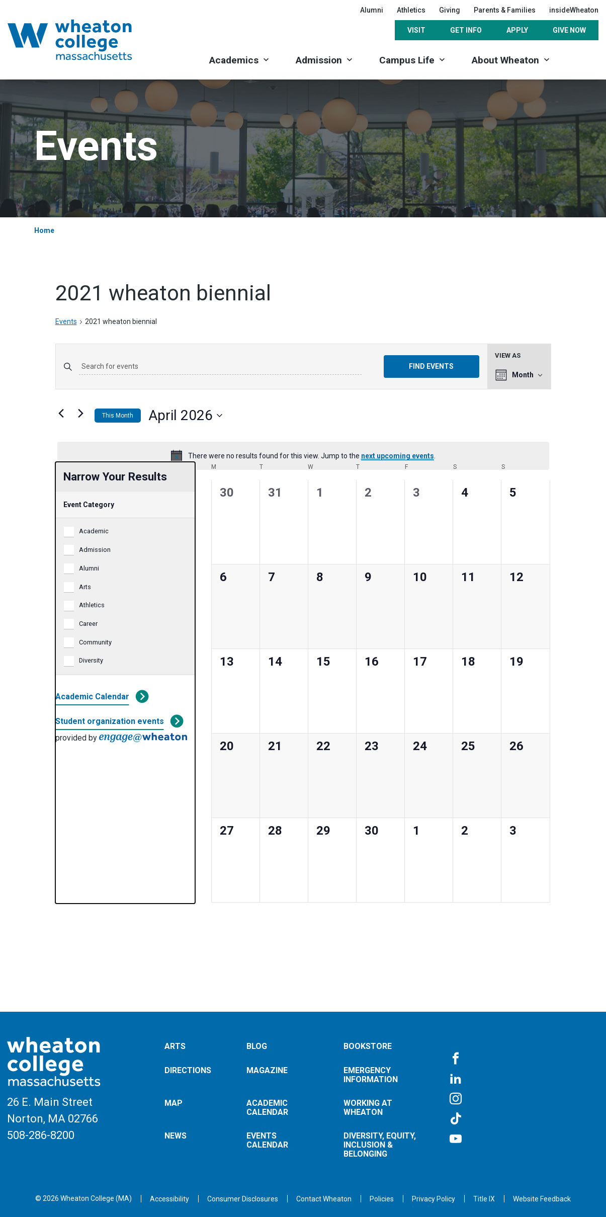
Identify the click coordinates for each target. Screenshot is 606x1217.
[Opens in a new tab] (324, 1198)
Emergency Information (370, 1075)
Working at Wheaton (367, 1107)
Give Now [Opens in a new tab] (569, 30)
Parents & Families (505, 10)
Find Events (431, 366)
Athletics (92, 605)
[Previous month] (61, 414)
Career (88, 623)
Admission (319, 60)
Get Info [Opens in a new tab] (466, 30)
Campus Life (407, 60)
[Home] (83, 40)
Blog (256, 1046)
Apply (517, 30)
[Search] (581, 59)
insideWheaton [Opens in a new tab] (573, 10)
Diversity (91, 660)
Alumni (371, 10)
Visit (416, 30)
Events (66, 321)
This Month (117, 415)
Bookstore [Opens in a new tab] (367, 1046)
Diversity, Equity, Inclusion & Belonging (379, 1144)
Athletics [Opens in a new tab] (411, 10)
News (175, 1136)
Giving (449, 10)
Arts (85, 587)
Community (95, 642)
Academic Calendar (92, 696)
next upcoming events (397, 456)
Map (173, 1103)
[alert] (303, 456)
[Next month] (81, 414)
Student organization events (109, 721)
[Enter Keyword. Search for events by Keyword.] (220, 366)
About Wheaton (505, 60)
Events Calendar (267, 1140)
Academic (94, 531)
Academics (233, 60)
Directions (187, 1070)
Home (44, 230)
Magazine (267, 1070)
